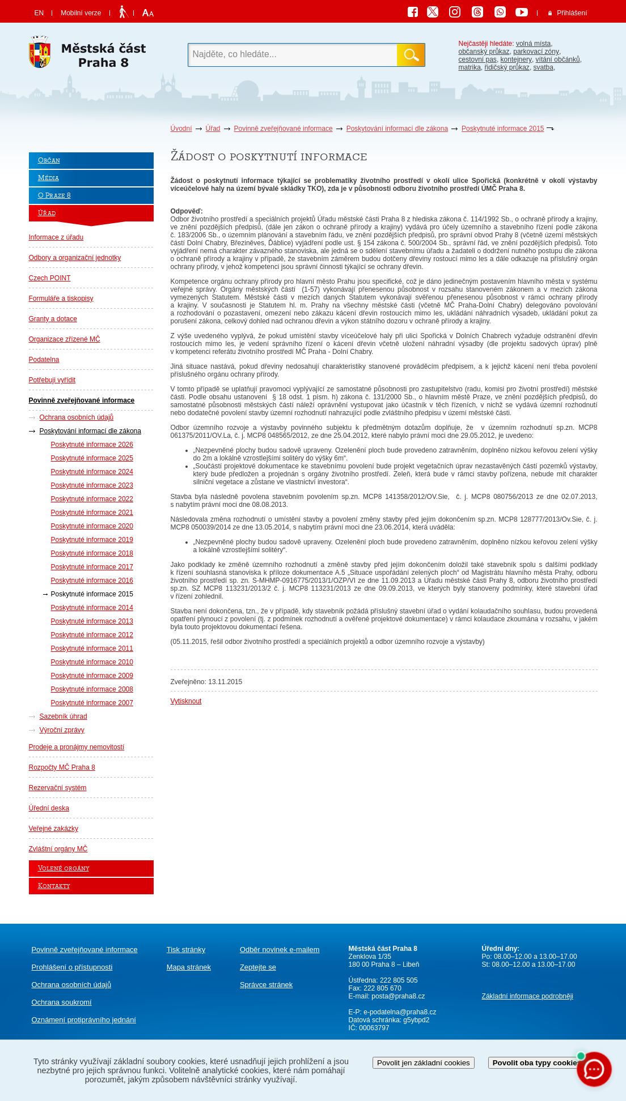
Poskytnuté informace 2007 (92, 703)
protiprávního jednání (84, 1019)
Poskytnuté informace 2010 (92, 662)
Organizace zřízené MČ (64, 339)
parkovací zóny (536, 52)
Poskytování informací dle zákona (397, 129)
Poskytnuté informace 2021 (92, 513)
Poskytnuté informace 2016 (92, 580)
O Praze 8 (54, 195)
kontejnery (516, 59)
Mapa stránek (189, 967)
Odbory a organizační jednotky (75, 258)
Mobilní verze (81, 13)
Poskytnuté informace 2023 (92, 485)
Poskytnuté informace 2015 (503, 129)
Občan (49, 160)
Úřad (213, 129)
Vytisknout (186, 701)
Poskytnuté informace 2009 (92, 676)
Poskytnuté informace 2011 (92, 648)
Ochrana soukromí (62, 1002)
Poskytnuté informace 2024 (92, 472)
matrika (470, 67)
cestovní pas (478, 59)
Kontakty (54, 886)
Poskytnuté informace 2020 (92, 526)
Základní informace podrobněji (527, 996)
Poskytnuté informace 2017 (92, 567)
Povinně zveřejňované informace (283, 129)
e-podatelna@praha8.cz (399, 1012)
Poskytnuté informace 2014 (92, 608)
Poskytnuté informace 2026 (92, 445)
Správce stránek (266, 984)
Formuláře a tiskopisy (61, 298)
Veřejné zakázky (53, 829)
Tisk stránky (186, 949)
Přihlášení (572, 13)
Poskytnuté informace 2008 (92, 689)
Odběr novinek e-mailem (280, 949)
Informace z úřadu (56, 237)
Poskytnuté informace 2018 (92, 553)
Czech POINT (50, 278)
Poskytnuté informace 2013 (92, 621)
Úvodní (181, 129)
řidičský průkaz (507, 67)
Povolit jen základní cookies (423, 1063)
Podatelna (44, 360)
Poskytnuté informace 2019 (92, 540)
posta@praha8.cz (398, 996)
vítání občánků (558, 59)
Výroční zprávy (62, 730)
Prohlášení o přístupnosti (72, 967)
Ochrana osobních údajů (77, 417)
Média (48, 178)
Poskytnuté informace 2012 (92, 635)
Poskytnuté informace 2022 (92, 499)
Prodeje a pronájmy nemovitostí (77, 747)
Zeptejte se (258, 967)
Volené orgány (63, 868)
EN (39, 13)
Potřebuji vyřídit (52, 380)
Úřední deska (49, 808)
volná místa (533, 44)
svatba (543, 67)
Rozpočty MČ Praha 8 (62, 767)
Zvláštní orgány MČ (58, 849)
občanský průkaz (484, 52)
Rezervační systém (58, 788)
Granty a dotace (53, 319)
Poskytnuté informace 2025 (92, 458)
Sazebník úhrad (63, 716)
